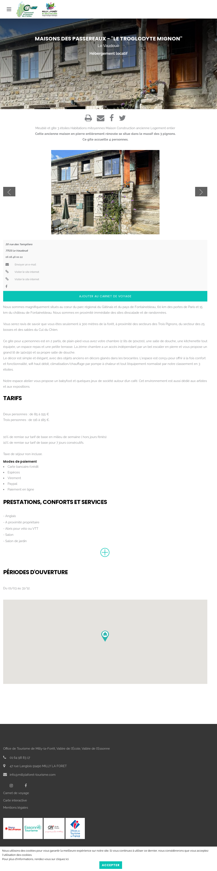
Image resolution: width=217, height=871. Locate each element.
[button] (105, 636)
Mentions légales (15, 807)
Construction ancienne (133, 128)
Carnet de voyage (16, 793)
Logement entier (162, 128)
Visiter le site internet (22, 272)
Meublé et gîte (46, 128)
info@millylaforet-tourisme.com (29, 775)
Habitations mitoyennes (88, 128)
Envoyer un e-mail (20, 264)
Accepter (111, 865)
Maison (111, 128)
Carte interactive (15, 800)
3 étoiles (63, 128)
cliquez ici (62, 859)
